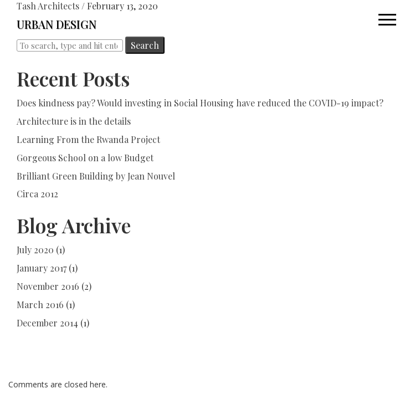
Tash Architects (48, 6)
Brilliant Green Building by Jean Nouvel (96, 176)
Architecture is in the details (74, 121)
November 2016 (48, 286)
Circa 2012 (37, 194)
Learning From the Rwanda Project (88, 139)
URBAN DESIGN (56, 24)
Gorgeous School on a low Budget (85, 157)
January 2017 (41, 268)
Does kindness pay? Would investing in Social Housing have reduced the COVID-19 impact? (200, 103)
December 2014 (47, 323)
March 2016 (40, 304)
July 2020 (35, 249)
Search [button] (145, 45)
